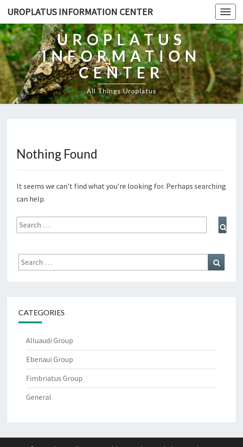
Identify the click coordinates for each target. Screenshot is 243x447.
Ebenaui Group (49, 359)
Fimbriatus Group (54, 378)
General (38, 397)
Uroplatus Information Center (80, 11)
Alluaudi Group (49, 340)
